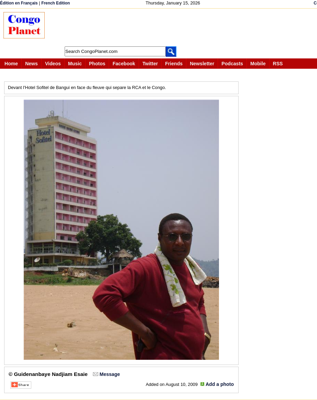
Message (109, 374)
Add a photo (220, 384)
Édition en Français (19, 3)
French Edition (55, 3)
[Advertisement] (177, 27)
